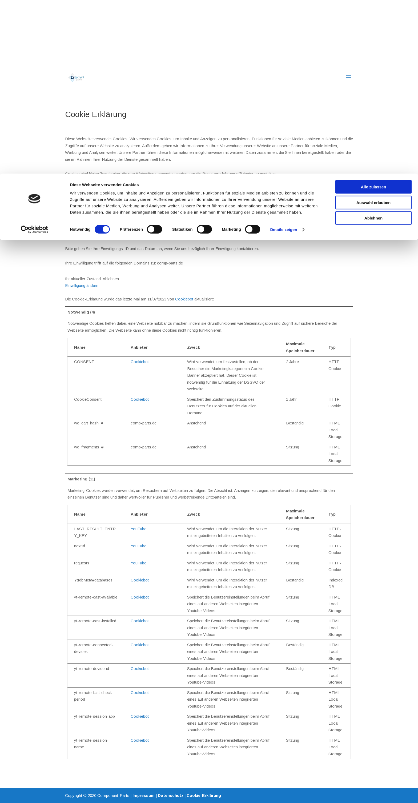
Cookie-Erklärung (204, 795)
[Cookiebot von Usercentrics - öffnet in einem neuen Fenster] (34, 56)
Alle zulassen (373, 13)
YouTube (138, 529)
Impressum (143, 795)
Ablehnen (373, 44)
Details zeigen (283, 56)
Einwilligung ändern (81, 285)
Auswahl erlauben (373, 29)
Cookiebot (184, 299)
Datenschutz (170, 795)
